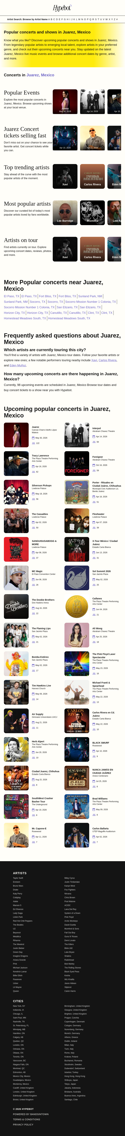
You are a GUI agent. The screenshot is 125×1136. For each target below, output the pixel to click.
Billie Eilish (17, 975)
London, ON (18, 1045)
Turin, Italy (69, 1049)
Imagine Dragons (20, 956)
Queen (16, 991)
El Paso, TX (11, 296)
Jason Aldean (70, 983)
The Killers (69, 944)
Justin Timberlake (72, 882)
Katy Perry (17, 894)
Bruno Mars (18, 886)
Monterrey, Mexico (21, 1084)
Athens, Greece (71, 1037)
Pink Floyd (69, 917)
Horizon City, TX (14, 312)
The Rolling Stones (72, 968)
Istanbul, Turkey (71, 1072)
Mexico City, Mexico (21, 1076)
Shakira (67, 956)
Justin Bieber (18, 948)
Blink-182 (68, 948)
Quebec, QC (18, 1041)
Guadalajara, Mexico (22, 1080)
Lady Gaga (18, 913)
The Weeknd (18, 944)
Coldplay (17, 897)
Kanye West (69, 886)
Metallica (17, 936)
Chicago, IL (18, 1014)
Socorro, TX (37, 301)
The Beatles (18, 925)
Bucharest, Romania (73, 1060)
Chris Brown (69, 897)
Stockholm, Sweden (73, 1064)
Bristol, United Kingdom (23, 1099)
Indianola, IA (18, 1010)
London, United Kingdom (24, 1092)
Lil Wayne (17, 987)
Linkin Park (18, 917)
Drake (15, 890)
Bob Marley (69, 964)
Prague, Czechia (71, 1018)
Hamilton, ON (19, 1033)
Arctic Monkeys (71, 921)
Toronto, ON (18, 1057)
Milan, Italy (69, 1045)
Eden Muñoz (18, 365)
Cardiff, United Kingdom (23, 1088)
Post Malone (69, 901)
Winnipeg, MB (19, 1029)
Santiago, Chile (71, 1099)
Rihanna (16, 940)
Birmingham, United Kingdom (77, 1006)
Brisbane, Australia (72, 1092)
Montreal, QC (19, 1068)
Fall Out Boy (69, 933)
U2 (14, 929)
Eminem (16, 882)
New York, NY (19, 1006)
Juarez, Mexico (40, 75)
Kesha (67, 975)
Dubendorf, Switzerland (74, 1068)
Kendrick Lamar (20, 971)
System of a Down (72, 913)
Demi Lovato (69, 940)
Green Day (17, 952)
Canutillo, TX (58, 312)
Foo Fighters (69, 890)
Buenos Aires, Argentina (74, 1096)
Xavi (94, 360)
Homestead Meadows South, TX (25, 318)
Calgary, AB (18, 1037)
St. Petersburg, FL (21, 1025)
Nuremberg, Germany (73, 1029)
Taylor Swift (18, 878)
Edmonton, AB (19, 1072)
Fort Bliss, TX (47, 296)
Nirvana (67, 894)
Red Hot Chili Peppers (22, 921)
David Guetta (70, 925)
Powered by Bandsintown (31, 1114)
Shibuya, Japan (71, 1080)
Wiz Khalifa (69, 979)
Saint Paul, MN (19, 1018)
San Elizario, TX (67, 307)
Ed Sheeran (18, 909)
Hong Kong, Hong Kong (74, 1076)
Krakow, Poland (71, 1057)
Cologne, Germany (72, 1025)
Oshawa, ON (18, 1049)
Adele (15, 901)
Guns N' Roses (70, 936)
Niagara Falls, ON (20, 1064)
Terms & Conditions (26, 1119)
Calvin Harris (70, 991)
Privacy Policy (23, 1124)
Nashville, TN (19, 1022)
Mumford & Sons (71, 929)
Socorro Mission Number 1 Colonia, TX (90, 301)
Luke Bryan (69, 952)
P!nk (15, 964)
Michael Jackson (20, 968)
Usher (15, 983)
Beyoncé (17, 933)
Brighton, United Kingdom (75, 1014)
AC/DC (67, 905)
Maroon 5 (17, 905)
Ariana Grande (19, 960)
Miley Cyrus (69, 878)
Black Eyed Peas (71, 971)
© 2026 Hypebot (23, 1109)
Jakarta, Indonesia (72, 1088)
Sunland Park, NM (90, 296)
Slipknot (67, 987)
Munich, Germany (72, 1033)
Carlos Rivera (107, 360)
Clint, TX (93, 312)
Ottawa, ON (18, 1053)
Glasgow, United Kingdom (75, 1010)
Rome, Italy (69, 1053)
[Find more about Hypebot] (62, 8)
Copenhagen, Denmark (74, 1022)
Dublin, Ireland (70, 1041)
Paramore (17, 979)
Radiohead (69, 960)
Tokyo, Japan (70, 1084)
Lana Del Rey (70, 909)
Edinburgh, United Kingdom (25, 1096)
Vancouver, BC (19, 1060)
